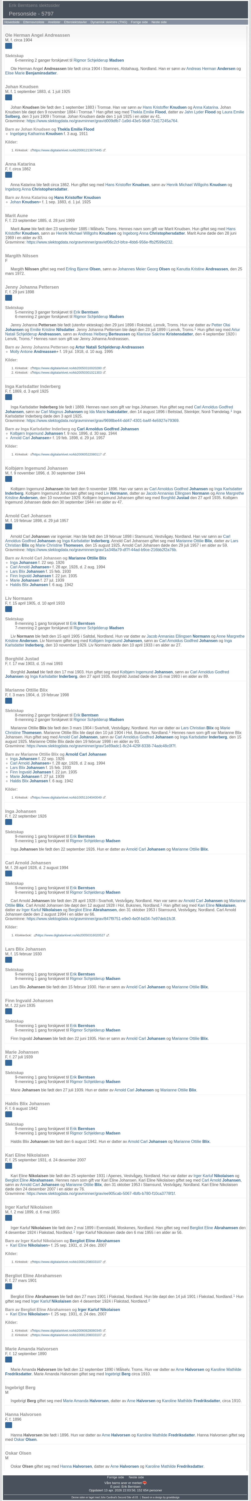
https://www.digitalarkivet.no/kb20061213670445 (67, 150)
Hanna (76, 1466)
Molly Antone (33, 351)
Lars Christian (197, 728)
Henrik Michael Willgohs (197, 185)
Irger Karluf (42, 910)
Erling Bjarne (83, 269)
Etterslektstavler (75, 22)
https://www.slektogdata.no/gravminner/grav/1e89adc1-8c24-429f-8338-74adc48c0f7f (101, 746)
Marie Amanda (86, 1401)
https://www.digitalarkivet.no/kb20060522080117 (67, 454)
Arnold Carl (29, 438)
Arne (190, 1369)
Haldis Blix (29, 585)
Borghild (175, 498)
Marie (24, 580)
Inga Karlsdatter (85, 541)
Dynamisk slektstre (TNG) (109, 22)
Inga (23, 562)
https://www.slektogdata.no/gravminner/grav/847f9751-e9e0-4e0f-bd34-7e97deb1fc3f (101, 919)
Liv (115, 493)
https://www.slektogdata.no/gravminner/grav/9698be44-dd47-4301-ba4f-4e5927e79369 (102, 421)
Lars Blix (27, 571)
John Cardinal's (108, 1497)
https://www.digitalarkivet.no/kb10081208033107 (67, 1262)
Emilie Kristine (52, 330)
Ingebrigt (118, 1374)
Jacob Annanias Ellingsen (177, 493)
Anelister (54, 22)
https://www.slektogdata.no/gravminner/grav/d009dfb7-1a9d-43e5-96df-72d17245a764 (102, 121)
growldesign (172, 1497)
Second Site (124, 1497)
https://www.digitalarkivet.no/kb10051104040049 (67, 797)
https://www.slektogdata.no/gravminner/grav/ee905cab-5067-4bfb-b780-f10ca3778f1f (101, 1193)
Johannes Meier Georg (144, 269)
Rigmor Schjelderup (98, 60)
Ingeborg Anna (36, 189)
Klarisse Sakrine (165, 334)
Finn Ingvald (30, 576)
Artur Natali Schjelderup (109, 347)
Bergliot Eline (92, 910)
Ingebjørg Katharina (36, 134)
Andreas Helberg (104, 334)
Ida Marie (108, 412)
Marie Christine (59, 545)
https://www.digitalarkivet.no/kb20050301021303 (67, 372)
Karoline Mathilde (191, 1401)
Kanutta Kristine (202, 269)
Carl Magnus (62, 412)
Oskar (25, 1439)
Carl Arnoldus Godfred (108, 429)
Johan (24, 202)
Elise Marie (31, 73)
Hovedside (11, 22)
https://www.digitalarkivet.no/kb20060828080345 (67, 1330)
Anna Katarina (205, 107)
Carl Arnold (29, 567)
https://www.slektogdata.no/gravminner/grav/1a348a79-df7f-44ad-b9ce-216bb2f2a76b (101, 550)
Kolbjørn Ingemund (36, 433)
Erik (85, 312)
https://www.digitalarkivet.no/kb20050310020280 (67, 368)
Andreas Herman (210, 69)
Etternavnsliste (33, 22)
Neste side (159, 22)
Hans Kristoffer (164, 107)
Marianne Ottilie (194, 541)
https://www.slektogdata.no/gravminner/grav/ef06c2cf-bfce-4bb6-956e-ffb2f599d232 (99, 242)
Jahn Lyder (200, 112)
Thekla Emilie (148, 112)
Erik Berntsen (131, 1486)
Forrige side (139, 22)
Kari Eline (216, 905)
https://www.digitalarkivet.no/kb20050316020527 (70, 935)
